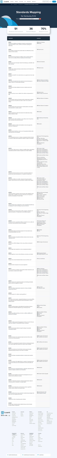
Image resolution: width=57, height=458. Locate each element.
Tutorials (39, 426)
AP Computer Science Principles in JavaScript (31, 4)
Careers (39, 437)
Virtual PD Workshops (48, 417)
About (39, 434)
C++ (12, 442)
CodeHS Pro (14, 415)
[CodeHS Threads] (9, 415)
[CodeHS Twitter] (7, 415)
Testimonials (22, 437)
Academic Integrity (32, 423)
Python (13, 438)
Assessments (31, 439)
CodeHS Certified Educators (12, 454)
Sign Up (54, 1)
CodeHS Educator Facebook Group (28, 454)
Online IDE (13, 414)
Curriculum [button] (21, 1)
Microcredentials (49, 422)
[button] (12, 1)
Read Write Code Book (23, 442)
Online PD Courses (50, 413)
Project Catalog (40, 414)
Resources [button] (34, 1)
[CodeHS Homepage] (5, 1)
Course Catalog (40, 413)
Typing (13, 424)
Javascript (13, 437)
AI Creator (13, 422)
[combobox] (29, 18)
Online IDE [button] (29, 1)
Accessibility (40, 446)
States (22, 436)
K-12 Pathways (40, 415)
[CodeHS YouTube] (6, 415)
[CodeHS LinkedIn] (4, 415)
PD (47, 411)
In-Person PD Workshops (49, 415)
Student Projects (23, 446)
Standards (15, 4)
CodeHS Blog (23, 440)
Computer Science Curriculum (15, 418)
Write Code (31, 419)
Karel (13, 445)
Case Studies (23, 434)
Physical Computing (31, 444)
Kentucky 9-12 (21, 4)
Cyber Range (14, 425)
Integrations (31, 420)
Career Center (23, 447)
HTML (13, 441)
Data (30, 418)
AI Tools (30, 422)
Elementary (40, 418)
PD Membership (49, 423)
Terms (39, 440)
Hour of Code (40, 423)
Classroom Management (31, 415)
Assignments (31, 413)
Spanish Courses (40, 421)
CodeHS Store (41, 454)
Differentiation (31, 436)
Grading (30, 416)
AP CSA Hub (40, 429)
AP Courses (40, 417)
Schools (22, 414)
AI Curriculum (40, 430)
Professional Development (14, 421)
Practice (39, 425)
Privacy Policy (40, 441)
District (22, 413)
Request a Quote (46, 1)
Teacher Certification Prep (49, 421)
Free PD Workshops (50, 418)
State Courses (40, 419)
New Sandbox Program (14, 436)
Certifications (14, 419)
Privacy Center (40, 438)
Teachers (22, 415)
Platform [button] (17, 1)
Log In (51, 1)
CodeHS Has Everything (31, 434)
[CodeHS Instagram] (3, 415)
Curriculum (40, 411)
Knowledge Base (23, 443)
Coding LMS (14, 413)
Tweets (22, 438)
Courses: (17, 18)
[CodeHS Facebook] (1, 415)
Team (39, 436)
